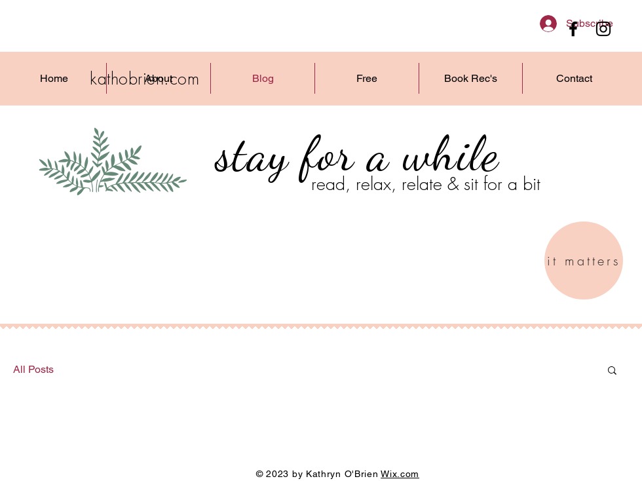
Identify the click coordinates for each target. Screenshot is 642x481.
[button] (612, 371)
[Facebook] (573, 29)
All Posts (33, 369)
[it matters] (583, 260)
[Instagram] (603, 29)
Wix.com (400, 474)
